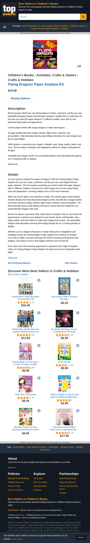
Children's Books (21, 75)
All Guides (38, 478)
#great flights (19, 447)
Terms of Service (15, 490)
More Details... (72, 263)
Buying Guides (40, 486)
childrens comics (77, 26)
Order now (12, 257)
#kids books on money (37, 447)
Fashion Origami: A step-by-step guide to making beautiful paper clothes (64, 395)
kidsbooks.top (19, 515)
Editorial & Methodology (18, 478)
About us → (13, 467)
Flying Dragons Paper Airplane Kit (36, 84)
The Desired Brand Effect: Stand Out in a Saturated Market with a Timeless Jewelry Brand (64, 428)
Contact (62, 493)
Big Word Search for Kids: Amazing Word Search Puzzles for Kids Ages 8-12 (26, 428)
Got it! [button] (81, 537)
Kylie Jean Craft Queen (25, 394)
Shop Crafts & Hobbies (18, 274)
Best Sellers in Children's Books (38, 3)
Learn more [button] (17, 539)
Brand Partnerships (67, 478)
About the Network (67, 482)
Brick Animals (64, 362)
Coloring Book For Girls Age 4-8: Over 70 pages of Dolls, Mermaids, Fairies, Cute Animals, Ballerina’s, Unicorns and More (25, 363)
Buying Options (20, 98)
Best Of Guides (40, 482)
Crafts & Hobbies (20, 80)
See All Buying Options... (20, 263)
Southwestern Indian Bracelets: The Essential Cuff (26, 298)
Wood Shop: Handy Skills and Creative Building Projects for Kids (25, 330)
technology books (30, 26)
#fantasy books (67, 447)
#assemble (53, 447)
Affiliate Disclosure (16, 482)
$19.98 (12, 90)
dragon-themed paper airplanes (45, 28)
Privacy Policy (14, 486)
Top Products (13, 510)
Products (38, 490)
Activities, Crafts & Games (56, 75)
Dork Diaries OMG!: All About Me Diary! (64, 298)
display (65, 28)
